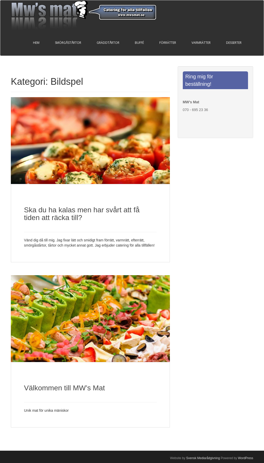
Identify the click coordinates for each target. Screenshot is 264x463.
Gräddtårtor (108, 42)
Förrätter (167, 42)
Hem (36, 42)
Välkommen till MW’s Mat (64, 388)
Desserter (234, 42)
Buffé (139, 42)
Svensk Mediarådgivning (203, 458)
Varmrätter (201, 42)
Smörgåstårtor (68, 42)
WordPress (245, 458)
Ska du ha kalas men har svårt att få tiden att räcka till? (81, 214)
